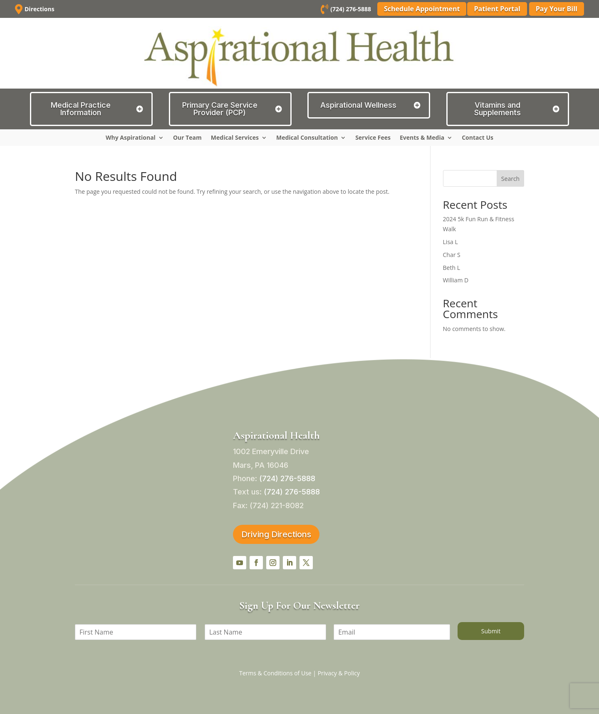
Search (510, 179)
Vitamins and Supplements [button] (497, 108)
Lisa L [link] (450, 242)
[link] (323, 11)
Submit (490, 631)
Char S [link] (451, 255)
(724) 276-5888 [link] (349, 9)
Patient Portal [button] (497, 8)
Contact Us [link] (477, 138)
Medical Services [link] (235, 138)
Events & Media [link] (422, 138)
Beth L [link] (451, 268)
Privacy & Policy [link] (339, 673)
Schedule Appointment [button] (420, 8)
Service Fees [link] (373, 138)
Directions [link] (39, 9)
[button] (239, 562)
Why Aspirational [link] (131, 138)
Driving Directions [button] (276, 534)
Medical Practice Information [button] (81, 108)
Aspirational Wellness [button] (358, 105)
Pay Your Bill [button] (556, 8)
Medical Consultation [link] (307, 138)
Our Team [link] (187, 138)
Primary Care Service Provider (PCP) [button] (219, 108)
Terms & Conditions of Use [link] (275, 673)
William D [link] (456, 280)
